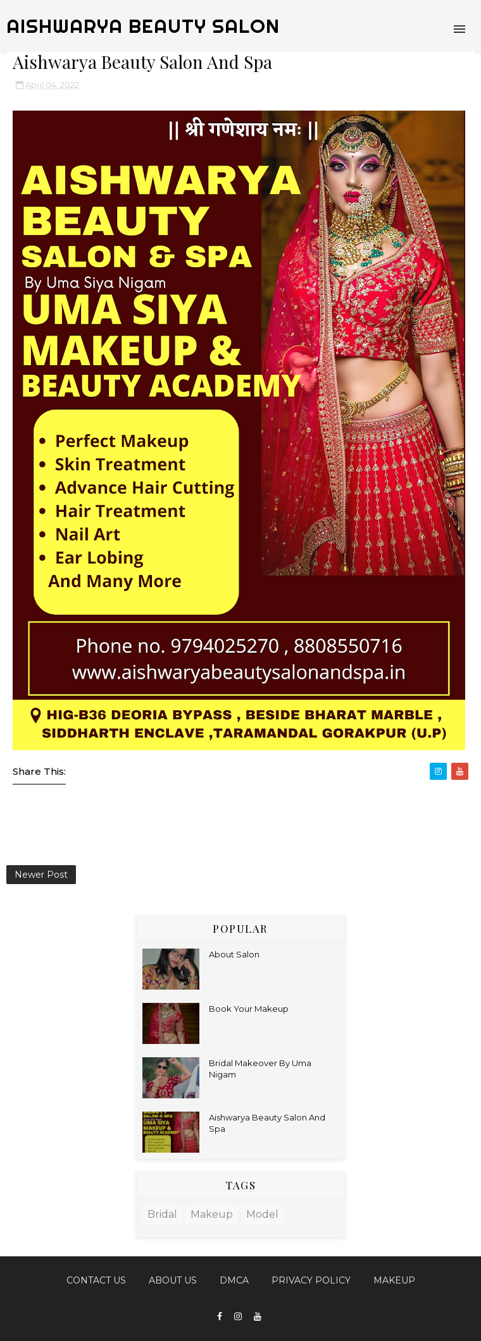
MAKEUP (394, 1280)
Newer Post (41, 874)
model (262, 1214)
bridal (162, 1214)
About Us (173, 1280)
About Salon (234, 954)
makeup (212, 1214)
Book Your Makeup (249, 1009)
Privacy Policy (311, 1280)
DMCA (234, 1280)
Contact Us (96, 1280)
